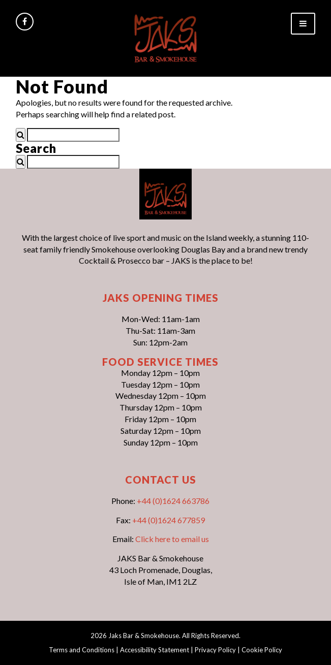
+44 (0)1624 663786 (173, 500)
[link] (165, 37)
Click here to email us (172, 539)
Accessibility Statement (154, 650)
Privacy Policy (215, 650)
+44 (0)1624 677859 (168, 520)
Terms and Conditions (81, 650)
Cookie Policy (262, 650)
